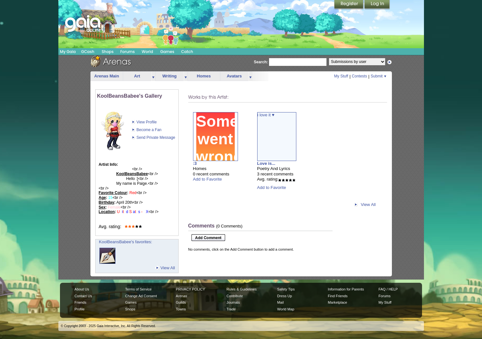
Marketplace (337, 302)
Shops (108, 51)
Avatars (234, 76)
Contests (359, 76)
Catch (187, 51)
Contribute (234, 296)
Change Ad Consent (141, 296)
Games (167, 51)
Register (349, 5)
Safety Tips (286, 289)
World (147, 51)
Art (137, 76)
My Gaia (68, 51)
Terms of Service (138, 289)
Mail (280, 302)
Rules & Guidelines (241, 289)
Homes (204, 76)
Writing (169, 76)
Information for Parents (346, 289)
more (153, 76)
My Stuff (341, 76)
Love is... (266, 163)
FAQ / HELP (388, 289)
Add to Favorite (207, 179)
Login (377, 5)
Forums (127, 51)
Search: (261, 62)
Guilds (181, 302)
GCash (87, 51)
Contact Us (83, 296)
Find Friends (337, 296)
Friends (80, 302)
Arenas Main (106, 76)
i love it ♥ (266, 114)
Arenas (181, 296)
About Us (81, 289)
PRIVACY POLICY (190, 289)
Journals (233, 302)
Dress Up (284, 296)
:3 (195, 163)
